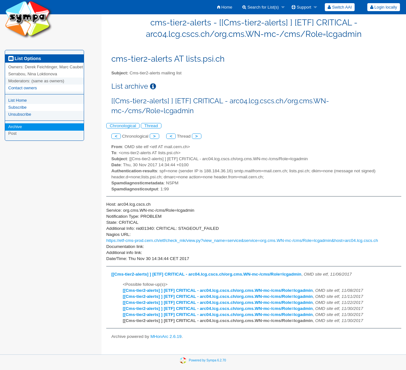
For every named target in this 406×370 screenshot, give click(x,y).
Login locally (383, 7)
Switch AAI (340, 7)
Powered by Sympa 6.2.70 (207, 360)
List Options (24, 58)
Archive (15, 126)
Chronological (123, 125)
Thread (151, 125)
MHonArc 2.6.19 (165, 336)
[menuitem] (224, 7)
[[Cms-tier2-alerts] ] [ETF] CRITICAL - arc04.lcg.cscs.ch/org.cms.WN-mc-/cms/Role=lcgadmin (206, 274)
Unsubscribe (19, 114)
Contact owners (22, 88)
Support (301, 7)
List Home (17, 100)
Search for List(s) (260, 7)
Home (224, 7)
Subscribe (17, 107)
